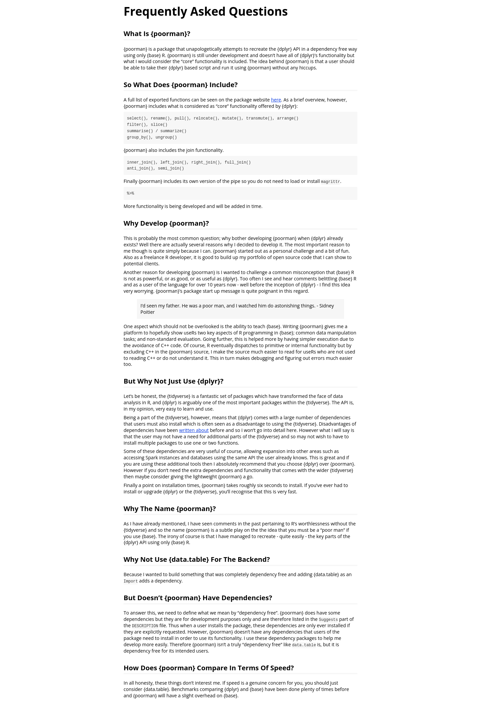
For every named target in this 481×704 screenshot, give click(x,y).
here (276, 99)
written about (194, 430)
